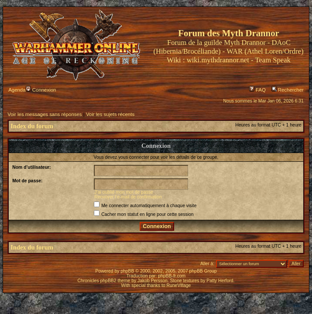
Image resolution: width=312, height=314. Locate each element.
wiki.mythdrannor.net (218, 60)
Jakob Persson (152, 280)
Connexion (41, 89)
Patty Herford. (220, 280)
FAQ (257, 89)
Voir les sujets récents (110, 114)
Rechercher (287, 89)
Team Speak (272, 60)
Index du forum (31, 126)
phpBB (127, 271)
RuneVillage (179, 285)
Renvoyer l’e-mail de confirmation (127, 197)
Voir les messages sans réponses (44, 114)
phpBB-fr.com (171, 275)
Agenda (16, 89)
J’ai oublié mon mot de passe (123, 192)
